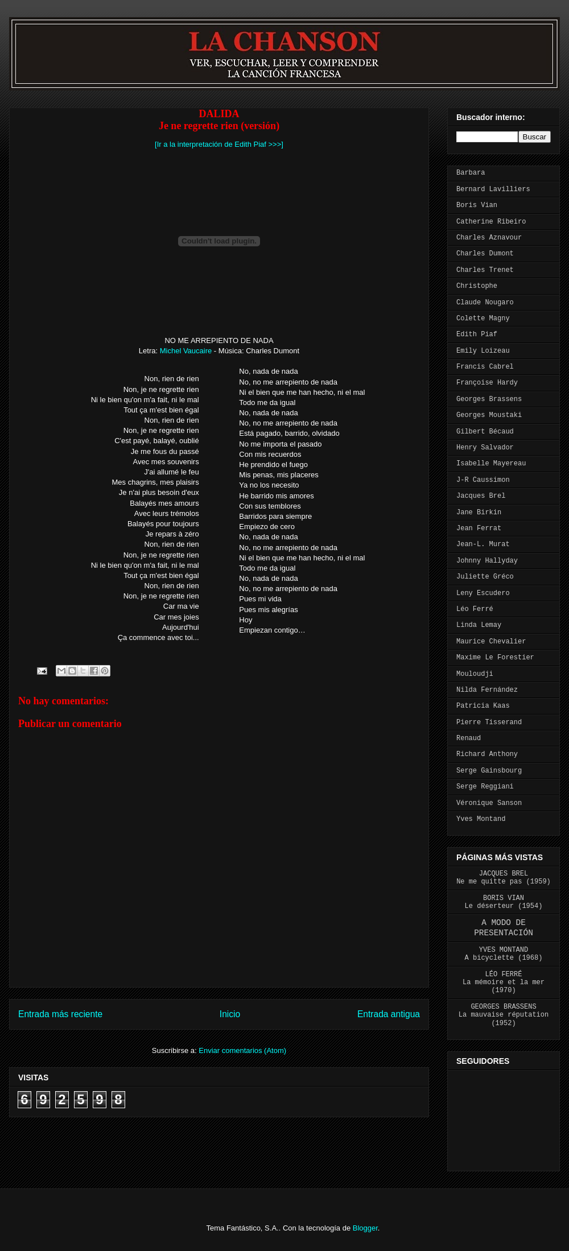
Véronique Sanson (489, 803)
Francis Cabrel (485, 367)
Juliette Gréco (485, 577)
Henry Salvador (485, 448)
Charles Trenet (485, 270)
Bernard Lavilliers (493, 189)
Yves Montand (480, 819)
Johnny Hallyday (487, 561)
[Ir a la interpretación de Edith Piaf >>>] (219, 144)
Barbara (470, 173)
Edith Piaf (476, 334)
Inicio (230, 1014)
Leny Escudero (483, 593)
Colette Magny (483, 319)
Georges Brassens (489, 399)
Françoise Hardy (487, 383)
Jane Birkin (478, 513)
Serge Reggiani (485, 787)
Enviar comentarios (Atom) (242, 1050)
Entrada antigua (388, 1014)
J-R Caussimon (483, 480)
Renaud (468, 738)
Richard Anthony (487, 754)
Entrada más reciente (60, 1014)
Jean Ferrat (478, 528)
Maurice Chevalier (491, 642)
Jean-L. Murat (483, 544)
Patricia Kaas (483, 706)
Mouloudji (474, 674)
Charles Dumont (485, 254)
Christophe (476, 286)
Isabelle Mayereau (491, 464)
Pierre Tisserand (489, 722)
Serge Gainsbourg (489, 771)
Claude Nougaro (485, 303)
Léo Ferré (474, 609)
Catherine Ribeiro (491, 222)
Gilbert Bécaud (485, 432)
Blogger (365, 1228)
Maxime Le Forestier (495, 658)
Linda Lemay (478, 625)
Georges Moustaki (489, 415)
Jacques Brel (480, 496)
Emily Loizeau (483, 351)
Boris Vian (476, 205)
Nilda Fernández (487, 690)
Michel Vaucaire (186, 350)
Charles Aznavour (489, 238)
